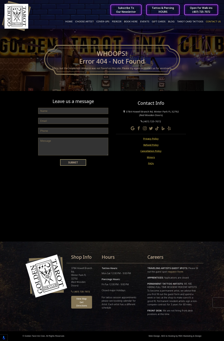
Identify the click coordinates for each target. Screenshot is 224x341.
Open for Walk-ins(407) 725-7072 (201, 9)
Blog (171, 21)
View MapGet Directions (81, 302)
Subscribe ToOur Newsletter (126, 9)
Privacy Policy (151, 138)
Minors (151, 157)
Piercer (116, 21)
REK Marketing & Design (190, 336)
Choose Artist (84, 21)
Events (144, 21)
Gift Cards (158, 21)
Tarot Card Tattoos (190, 21)
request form (175, 271)
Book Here (131, 21)
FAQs (151, 163)
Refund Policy (151, 145)
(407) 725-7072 (151, 121)
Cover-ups (102, 21)
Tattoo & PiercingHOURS (163, 9)
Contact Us (213, 21)
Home (69, 21)
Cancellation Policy (150, 151)
